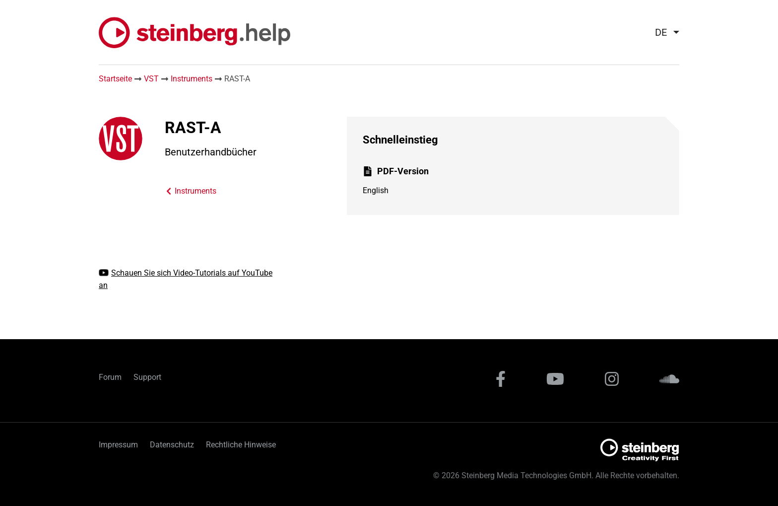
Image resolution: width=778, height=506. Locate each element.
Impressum (118, 444)
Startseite (115, 78)
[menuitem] (663, 32)
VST (151, 78)
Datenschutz (172, 444)
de (661, 32)
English (376, 190)
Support (147, 377)
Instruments (191, 78)
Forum (110, 377)
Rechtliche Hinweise (241, 444)
